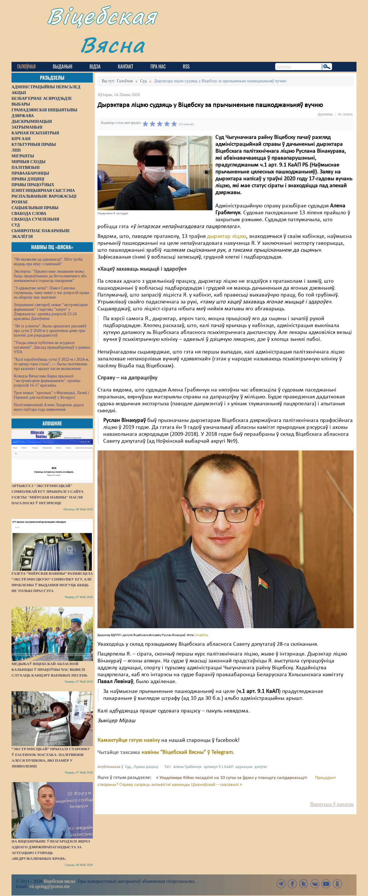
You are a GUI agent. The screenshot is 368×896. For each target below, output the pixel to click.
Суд (128, 767)
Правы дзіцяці (146, 767)
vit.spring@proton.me (49, 886)
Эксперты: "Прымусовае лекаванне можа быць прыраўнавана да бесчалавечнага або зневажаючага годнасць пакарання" (50, 276)
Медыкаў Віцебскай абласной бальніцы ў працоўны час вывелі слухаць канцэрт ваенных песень (49, 669)
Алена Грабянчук (187, 767)
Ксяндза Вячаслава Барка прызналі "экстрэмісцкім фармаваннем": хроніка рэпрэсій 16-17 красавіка (47, 380)
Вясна (112, 44)
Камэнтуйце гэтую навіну (128, 740)
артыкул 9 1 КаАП (218, 767)
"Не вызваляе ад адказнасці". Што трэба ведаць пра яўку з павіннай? (48, 261)
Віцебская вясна (59, 881)
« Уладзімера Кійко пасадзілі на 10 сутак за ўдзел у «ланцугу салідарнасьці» (232, 777)
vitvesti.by (201, 635)
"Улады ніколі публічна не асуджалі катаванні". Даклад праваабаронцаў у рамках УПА (52, 347)
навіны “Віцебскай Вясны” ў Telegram (187, 752)
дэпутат (260, 767)
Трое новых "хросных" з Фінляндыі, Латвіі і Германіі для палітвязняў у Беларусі (51, 395)
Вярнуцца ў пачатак (332, 804)
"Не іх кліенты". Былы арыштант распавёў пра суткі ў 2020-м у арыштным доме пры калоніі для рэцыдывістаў (50, 330)
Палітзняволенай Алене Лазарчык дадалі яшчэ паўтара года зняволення (49, 407)
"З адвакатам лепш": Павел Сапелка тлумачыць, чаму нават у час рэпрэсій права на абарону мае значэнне (51, 292)
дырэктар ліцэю (226, 236)
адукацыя (243, 767)
